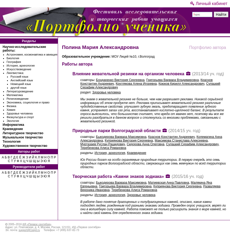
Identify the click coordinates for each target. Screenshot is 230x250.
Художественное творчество (25, 146)
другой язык (19, 87)
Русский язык (19, 76)
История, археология (21, 65)
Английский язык (22, 80)
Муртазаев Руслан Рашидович (102, 144)
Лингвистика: (15, 72)
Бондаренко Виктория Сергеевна (120, 80)
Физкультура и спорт (20, 117)
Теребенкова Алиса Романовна (103, 148)
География (14, 61)
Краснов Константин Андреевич (171, 137)
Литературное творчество (23, 133)
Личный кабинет (208, 3)
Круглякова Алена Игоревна (136, 84)
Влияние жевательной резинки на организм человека (128, 74)
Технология (11, 141)
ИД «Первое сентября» (37, 224)
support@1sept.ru (29, 230)
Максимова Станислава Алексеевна (181, 140)
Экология (13, 120)
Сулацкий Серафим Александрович (192, 144)
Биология (13, 58)
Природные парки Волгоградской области (116, 130)
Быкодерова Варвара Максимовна (121, 137)
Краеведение (13, 129)
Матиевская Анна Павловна (168, 182)
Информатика (13, 125)
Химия (11, 109)
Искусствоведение (19, 69)
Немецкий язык (21, 84)
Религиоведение (18, 98)
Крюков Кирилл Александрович (182, 84)
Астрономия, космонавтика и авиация (32, 54)
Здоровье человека (20, 113)
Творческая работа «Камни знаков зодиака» (118, 176)
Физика (11, 106)
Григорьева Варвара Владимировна (172, 80)
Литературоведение (20, 91)
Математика (15, 95)
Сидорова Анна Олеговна (145, 144)
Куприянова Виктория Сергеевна (129, 140)
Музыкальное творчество (23, 137)
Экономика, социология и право (28, 102)
